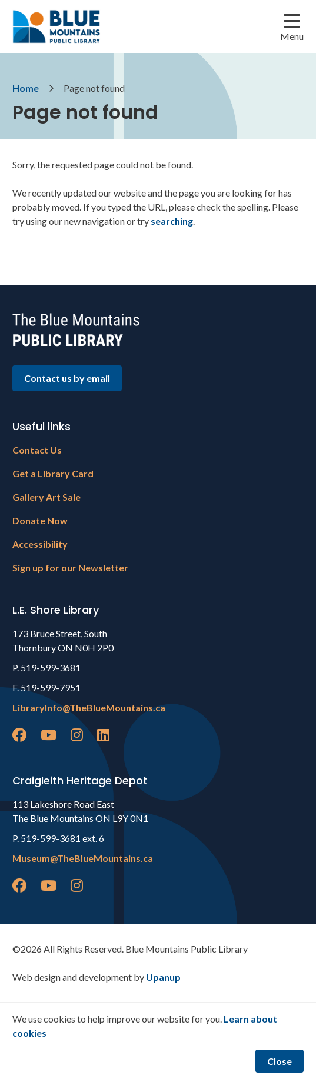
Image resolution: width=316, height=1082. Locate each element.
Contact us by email (67, 378)
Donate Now (40, 520)
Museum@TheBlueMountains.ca (82, 858)
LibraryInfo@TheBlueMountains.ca (88, 707)
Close (279, 1061)
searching (172, 221)
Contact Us (37, 449)
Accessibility (40, 544)
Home (25, 88)
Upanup (163, 977)
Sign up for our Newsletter (70, 567)
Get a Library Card (53, 473)
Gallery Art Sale (46, 496)
